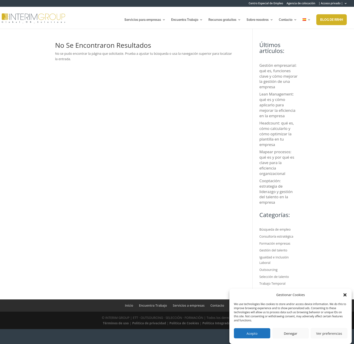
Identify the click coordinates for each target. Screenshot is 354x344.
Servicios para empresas (142, 20)
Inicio (129, 305)
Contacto (285, 20)
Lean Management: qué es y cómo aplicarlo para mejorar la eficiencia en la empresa (277, 104)
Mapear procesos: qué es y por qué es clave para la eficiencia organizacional (276, 162)
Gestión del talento (273, 250)
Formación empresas (274, 243)
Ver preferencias (329, 333)
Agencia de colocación (300, 3)
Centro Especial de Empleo (266, 3)
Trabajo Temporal (272, 283)
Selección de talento (274, 277)
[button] (345, 295)
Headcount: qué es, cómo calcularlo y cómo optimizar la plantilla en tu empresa (276, 133)
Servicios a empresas (189, 305)
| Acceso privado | (331, 3)
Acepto (252, 333)
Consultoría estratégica (276, 236)
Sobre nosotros (258, 20)
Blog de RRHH (331, 20)
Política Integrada (216, 323)
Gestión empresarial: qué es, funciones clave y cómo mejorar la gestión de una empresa (278, 76)
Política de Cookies (184, 323)
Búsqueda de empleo (275, 229)
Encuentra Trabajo (184, 20)
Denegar (290, 333)
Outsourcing (268, 270)
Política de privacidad (149, 323)
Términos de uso (116, 323)
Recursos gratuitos (222, 20)
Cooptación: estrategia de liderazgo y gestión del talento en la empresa (276, 191)
